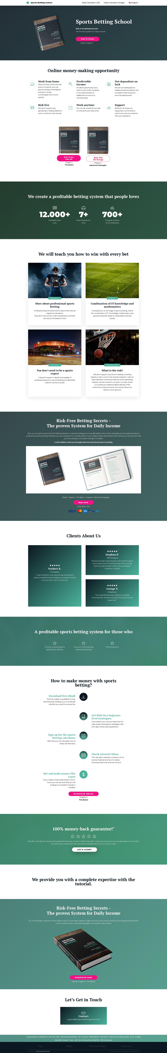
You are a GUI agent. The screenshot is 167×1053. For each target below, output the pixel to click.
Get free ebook (69, 158)
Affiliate (69, 1046)
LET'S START (84, 850)
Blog (40, 1046)
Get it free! (87, 39)
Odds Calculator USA (91, 3)
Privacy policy (126, 1046)
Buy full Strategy (98, 159)
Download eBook (83, 794)
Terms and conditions (98, 1046)
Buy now (83, 502)
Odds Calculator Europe (114, 3)
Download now (83, 977)
